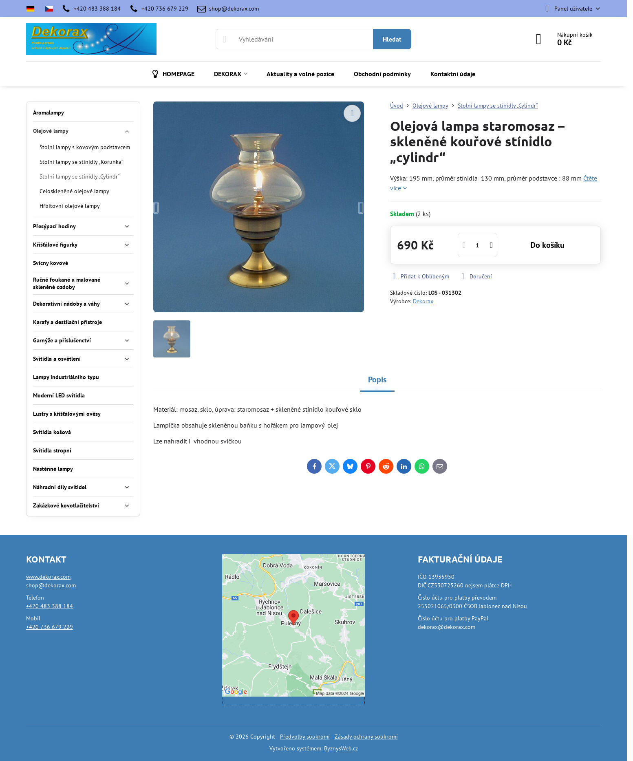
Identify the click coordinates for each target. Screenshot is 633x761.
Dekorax (423, 301)
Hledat (392, 39)
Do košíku (547, 245)
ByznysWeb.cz (341, 748)
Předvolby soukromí (305, 736)
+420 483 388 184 (49, 606)
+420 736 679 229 (49, 627)
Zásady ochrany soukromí (366, 736)
